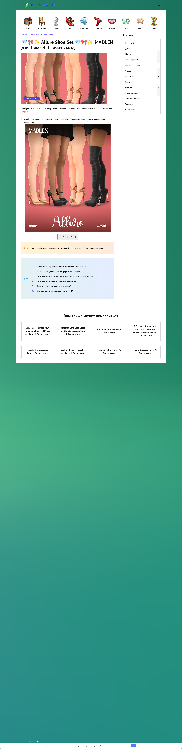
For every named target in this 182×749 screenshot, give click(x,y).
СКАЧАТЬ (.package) (67, 237)
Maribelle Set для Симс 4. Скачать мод (109, 331)
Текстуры (129, 104)
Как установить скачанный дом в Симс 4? (55, 291)
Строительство (131, 93)
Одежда (56, 23)
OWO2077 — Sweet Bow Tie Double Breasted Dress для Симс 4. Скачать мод (37, 331)
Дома (28, 23)
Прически (98, 23)
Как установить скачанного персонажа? (54, 286)
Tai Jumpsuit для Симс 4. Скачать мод (109, 351)
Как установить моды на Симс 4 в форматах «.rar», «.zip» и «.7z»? (65, 276)
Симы (154, 23)
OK (133, 746)
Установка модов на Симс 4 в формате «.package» (58, 271)
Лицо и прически (132, 59)
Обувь (70, 23)
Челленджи (130, 110)
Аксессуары (84, 23)
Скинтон (140, 23)
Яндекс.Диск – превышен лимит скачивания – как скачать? (62, 266)
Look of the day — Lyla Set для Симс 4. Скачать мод (73, 351)
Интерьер (42, 23)
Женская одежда (31, 99)
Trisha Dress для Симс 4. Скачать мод (145, 351)
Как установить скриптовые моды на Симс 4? (56, 281)
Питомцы (129, 76)
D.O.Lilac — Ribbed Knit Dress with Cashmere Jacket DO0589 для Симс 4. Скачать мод (145, 331)
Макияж (112, 23)
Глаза (126, 23)
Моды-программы (132, 65)
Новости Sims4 (131, 43)
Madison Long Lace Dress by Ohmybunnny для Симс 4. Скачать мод (73, 330)
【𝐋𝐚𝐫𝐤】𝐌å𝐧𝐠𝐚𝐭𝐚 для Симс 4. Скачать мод (37, 351)
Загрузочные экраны (133, 98)
